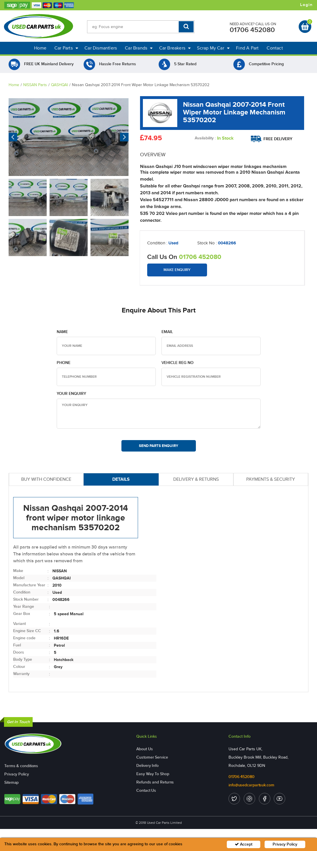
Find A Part (247, 47)
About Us (144, 749)
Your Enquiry (71, 393)
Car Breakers (175, 47)
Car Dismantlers (100, 47)
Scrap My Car (213, 47)
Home (40, 47)
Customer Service (152, 757)
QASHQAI (59, 85)
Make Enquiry (177, 270)
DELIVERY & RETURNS (196, 479)
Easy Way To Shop (152, 773)
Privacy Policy (16, 774)
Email (167, 331)
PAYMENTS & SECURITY (270, 479)
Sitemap (11, 782)
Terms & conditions (21, 765)
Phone (63, 362)
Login (306, 4)
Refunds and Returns (155, 782)
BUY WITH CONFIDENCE (46, 479)
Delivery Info (147, 765)
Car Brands (139, 47)
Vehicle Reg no (178, 362)
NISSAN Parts (35, 85)
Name (62, 331)
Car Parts (66, 47)
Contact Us (146, 790)
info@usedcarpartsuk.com (251, 785)
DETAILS (121, 479)
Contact (275, 47)
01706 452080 (252, 30)
